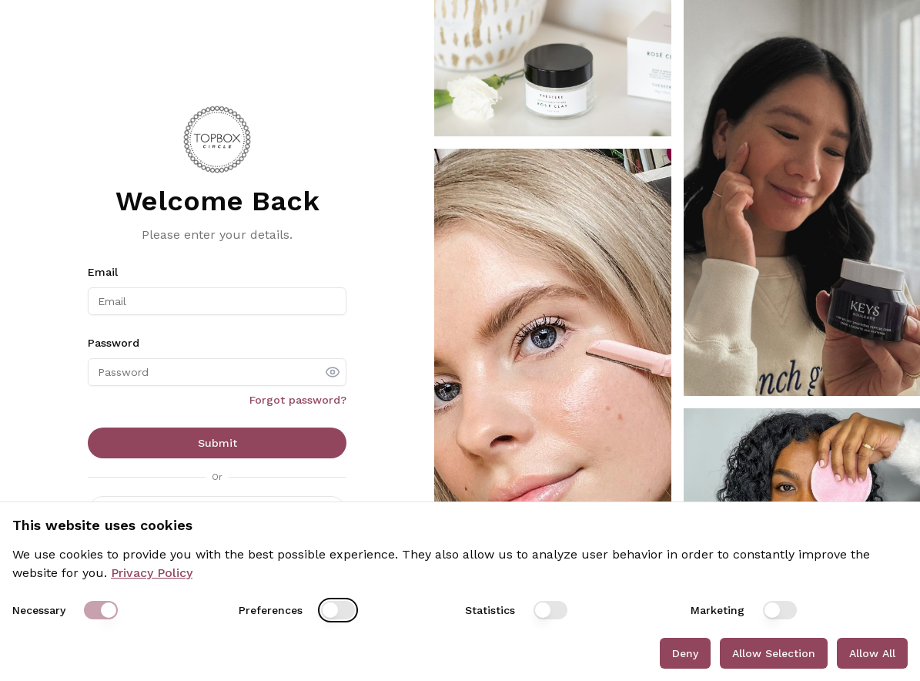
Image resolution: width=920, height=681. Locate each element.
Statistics (490, 610)
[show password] (332, 372)
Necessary (38, 610)
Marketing (717, 610)
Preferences (271, 610)
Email (103, 272)
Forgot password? (297, 400)
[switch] (101, 610)
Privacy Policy (151, 572)
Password (113, 343)
